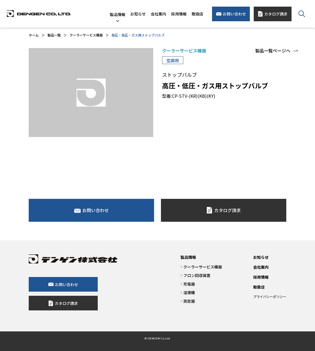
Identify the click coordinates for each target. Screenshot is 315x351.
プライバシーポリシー (269, 296)
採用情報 (261, 277)
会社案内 (261, 267)
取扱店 (259, 287)
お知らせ (261, 257)
